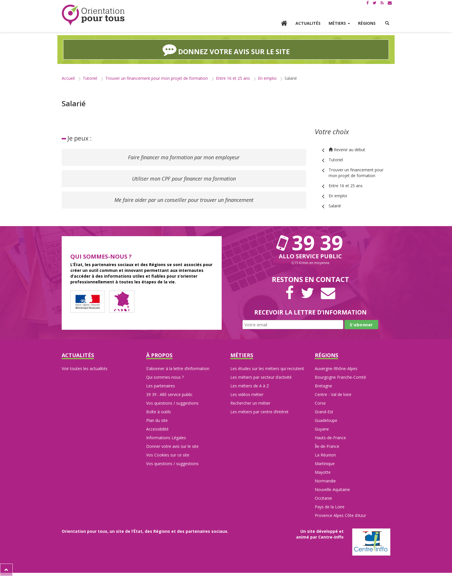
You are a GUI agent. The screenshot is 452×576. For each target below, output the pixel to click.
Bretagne (323, 386)
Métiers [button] (339, 23)
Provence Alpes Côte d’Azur (340, 515)
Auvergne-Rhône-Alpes (336, 368)
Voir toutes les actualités (85, 368)
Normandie (325, 481)
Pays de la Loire (329, 506)
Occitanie (323, 498)
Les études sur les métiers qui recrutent (267, 368)
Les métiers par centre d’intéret (259, 411)
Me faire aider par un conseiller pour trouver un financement (183, 199)
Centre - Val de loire (333, 394)
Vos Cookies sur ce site (167, 455)
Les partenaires (160, 386)
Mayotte (323, 472)
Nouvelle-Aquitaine (332, 489)
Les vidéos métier (246, 394)
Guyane (322, 429)
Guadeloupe (326, 420)
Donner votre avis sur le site (172, 446)
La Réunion (325, 455)
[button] (387, 23)
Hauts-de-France (330, 437)
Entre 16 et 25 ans (233, 78)
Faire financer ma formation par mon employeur (184, 157)
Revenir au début (347, 149)
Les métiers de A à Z (249, 386)
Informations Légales (166, 437)
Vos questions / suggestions (172, 403)
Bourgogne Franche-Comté (340, 377)
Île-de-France (327, 446)
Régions (367, 23)
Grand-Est (324, 411)
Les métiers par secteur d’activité (261, 377)
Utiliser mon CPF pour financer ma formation (184, 178)
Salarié (335, 206)
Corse (320, 403)
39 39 (310, 242)
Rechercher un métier (250, 403)
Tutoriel (90, 78)
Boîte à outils (158, 411)
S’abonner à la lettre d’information (177, 368)
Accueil (68, 78)
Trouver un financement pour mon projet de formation (156, 78)
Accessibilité (157, 429)
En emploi (267, 78)
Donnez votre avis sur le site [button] (226, 49)
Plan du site (157, 420)
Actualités (308, 23)
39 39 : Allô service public (169, 394)
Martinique (325, 463)
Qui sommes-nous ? (165, 377)
